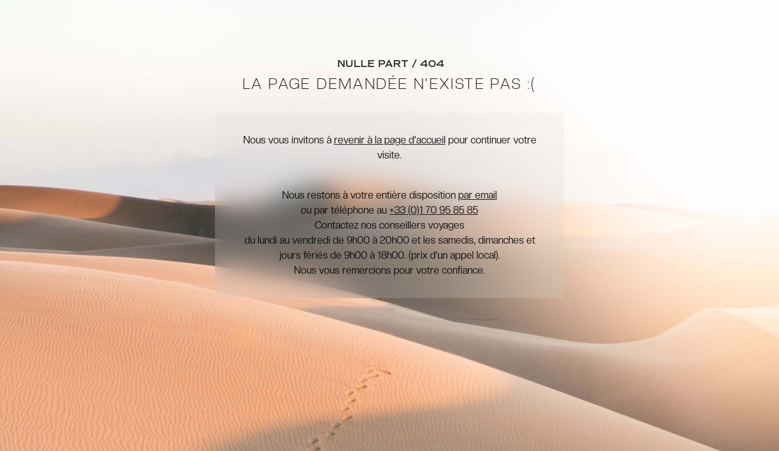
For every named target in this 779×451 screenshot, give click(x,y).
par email (477, 195)
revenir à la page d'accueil (390, 140)
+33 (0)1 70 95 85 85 (433, 210)
